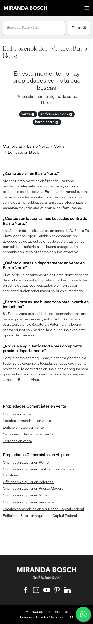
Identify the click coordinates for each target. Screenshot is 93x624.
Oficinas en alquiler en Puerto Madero (33, 488)
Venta (59, 147)
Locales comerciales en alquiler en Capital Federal (43, 509)
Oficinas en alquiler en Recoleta (28, 502)
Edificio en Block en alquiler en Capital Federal (40, 516)
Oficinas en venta (17, 414)
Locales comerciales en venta (27, 421)
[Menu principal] (87, 8)
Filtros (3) (79, 28)
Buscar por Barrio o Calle (23, 27)
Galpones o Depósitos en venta (28, 434)
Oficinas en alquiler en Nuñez (26, 495)
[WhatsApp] (83, 614)
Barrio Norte (38, 147)
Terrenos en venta (17, 441)
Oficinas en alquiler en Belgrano (28, 482)
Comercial (12, 147)
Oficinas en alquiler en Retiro (26, 462)
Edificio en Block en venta (23, 427)
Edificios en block (23, 153)
